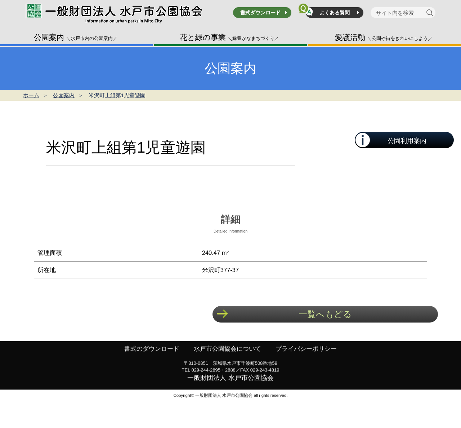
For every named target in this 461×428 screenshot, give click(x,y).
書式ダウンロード (260, 12)
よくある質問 (334, 12)
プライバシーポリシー (309, 367)
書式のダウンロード (148, 367)
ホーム (31, 95)
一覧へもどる (325, 314)
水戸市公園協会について (227, 367)
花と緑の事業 (229, 37)
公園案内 (75, 37)
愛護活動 (384, 37)
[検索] (430, 12)
